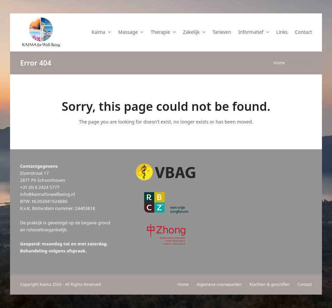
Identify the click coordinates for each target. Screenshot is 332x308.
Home (183, 284)
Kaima (45, 284)
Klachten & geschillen (269, 284)
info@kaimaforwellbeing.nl (47, 194)
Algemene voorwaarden (219, 284)
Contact (305, 284)
